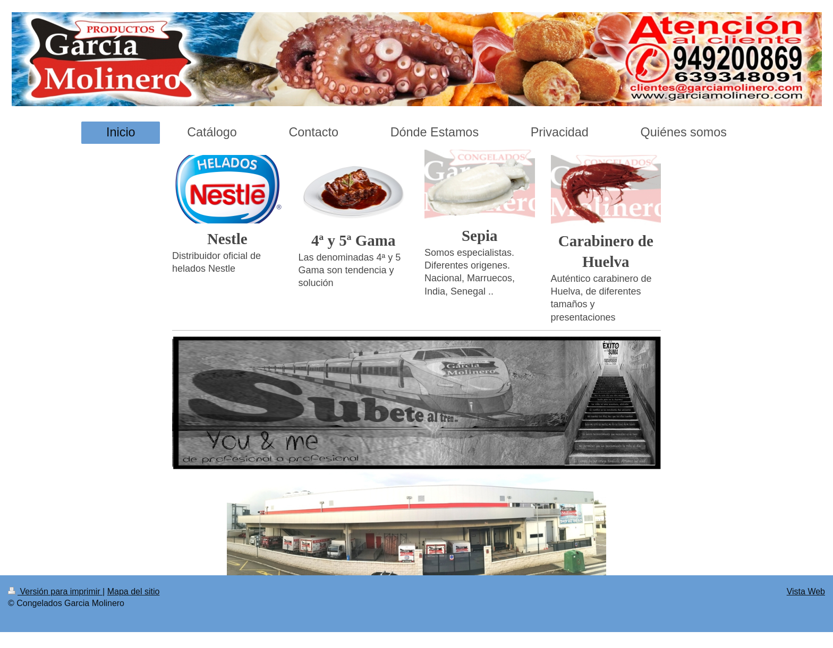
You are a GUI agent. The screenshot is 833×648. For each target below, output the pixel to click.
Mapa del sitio (133, 591)
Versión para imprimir (55, 591)
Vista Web (806, 591)
